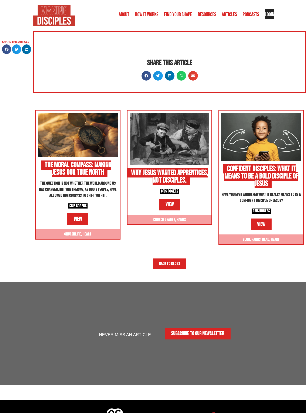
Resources (207, 14)
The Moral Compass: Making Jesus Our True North (77, 168)
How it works (146, 14)
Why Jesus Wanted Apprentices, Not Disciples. (169, 176)
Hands (181, 219)
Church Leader (164, 219)
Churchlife (72, 234)
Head (265, 239)
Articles (229, 14)
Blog (246, 239)
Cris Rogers (77, 206)
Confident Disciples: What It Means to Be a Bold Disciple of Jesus (261, 176)
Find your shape (178, 14)
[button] (6, 49)
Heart (86, 234)
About (124, 14)
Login (269, 14)
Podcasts (251, 14)
